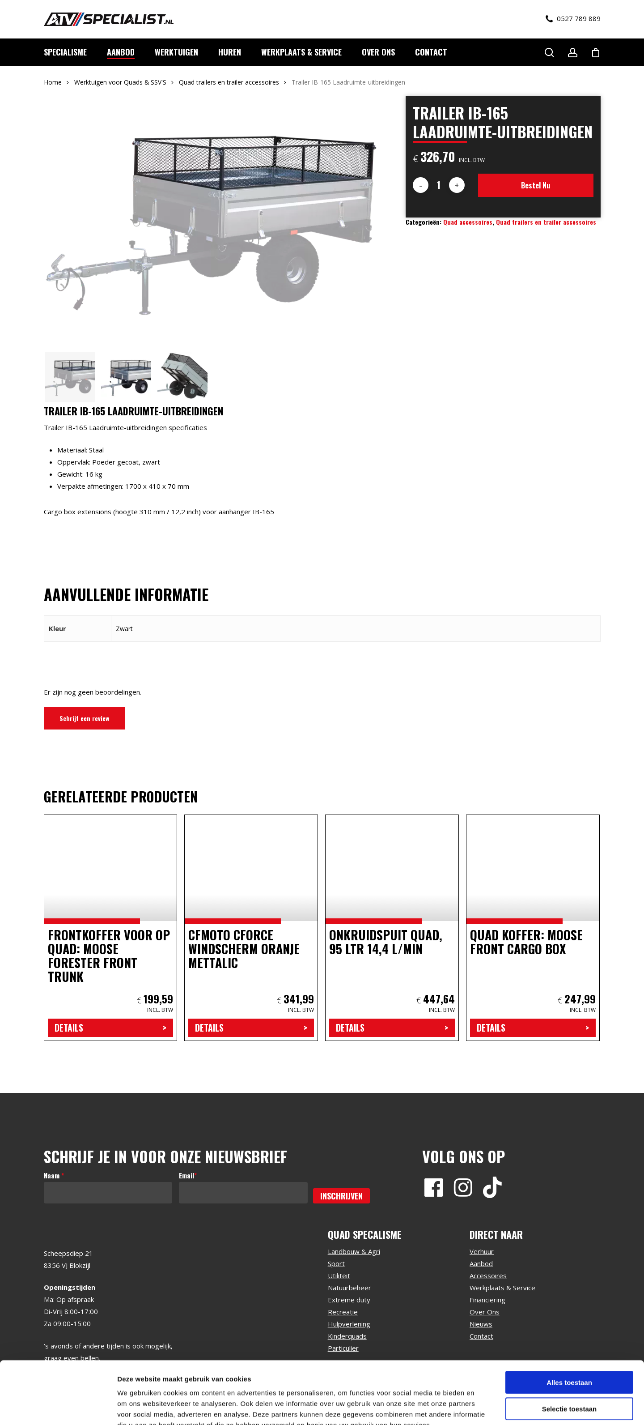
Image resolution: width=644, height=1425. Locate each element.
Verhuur (482, 1251)
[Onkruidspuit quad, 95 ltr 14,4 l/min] (392, 928)
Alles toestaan (569, 1328)
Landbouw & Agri (354, 1251)
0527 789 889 (573, 19)
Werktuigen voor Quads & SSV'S (120, 82)
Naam (54, 1175)
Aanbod (481, 1263)
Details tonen (483, 1407)
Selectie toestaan (569, 1355)
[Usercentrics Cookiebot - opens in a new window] (58, 1407)
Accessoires (488, 1275)
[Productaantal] (438, 185)
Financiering (487, 1299)
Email (188, 1175)
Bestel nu (535, 185)
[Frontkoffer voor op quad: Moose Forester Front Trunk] (110, 928)
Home (53, 82)
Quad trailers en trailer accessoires (229, 82)
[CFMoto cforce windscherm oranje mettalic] (251, 928)
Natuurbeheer (349, 1287)
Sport (336, 1263)
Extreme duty (349, 1299)
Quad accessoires (467, 221)
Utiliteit (339, 1275)
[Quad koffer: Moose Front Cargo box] (532, 928)
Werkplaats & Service (502, 1287)
